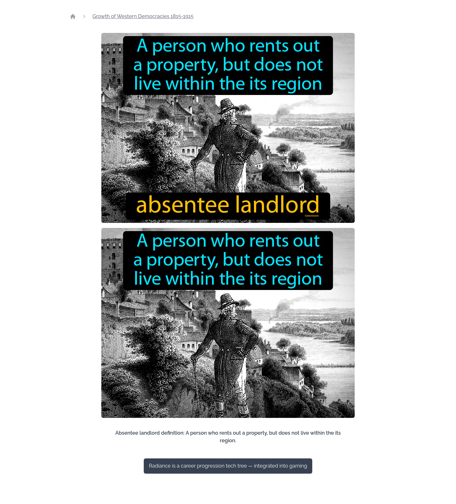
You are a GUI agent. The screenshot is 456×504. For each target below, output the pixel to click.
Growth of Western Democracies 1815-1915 (142, 16)
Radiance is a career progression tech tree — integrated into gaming (228, 466)
